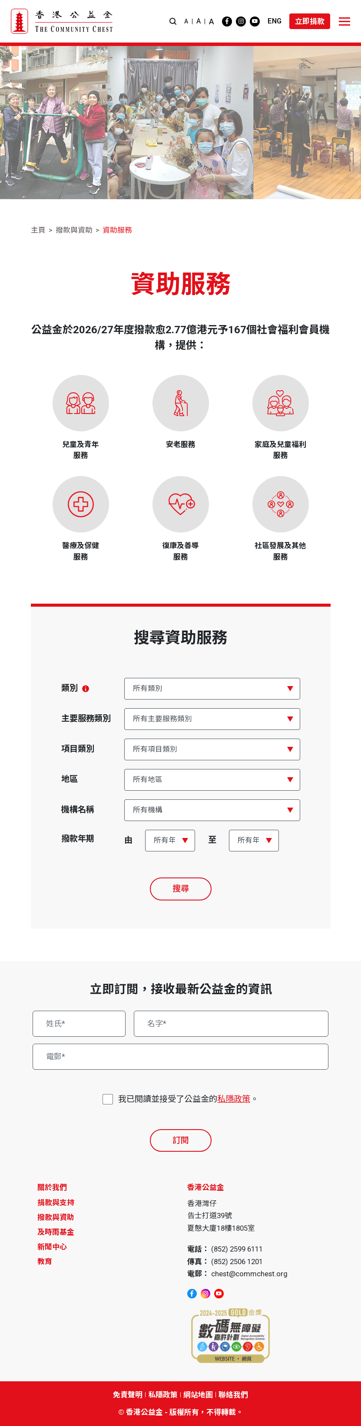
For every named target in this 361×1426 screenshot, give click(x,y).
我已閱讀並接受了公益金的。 (188, 1099)
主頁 (38, 230)
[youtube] (255, 21)
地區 (69, 779)
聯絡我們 (233, 1394)
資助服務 (117, 230)
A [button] (186, 21)
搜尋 (180, 889)
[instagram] (241, 21)
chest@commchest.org (249, 1273)
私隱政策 (233, 1099)
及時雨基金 (55, 1232)
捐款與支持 (55, 1202)
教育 (44, 1261)
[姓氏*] (79, 1024)
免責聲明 (127, 1394)
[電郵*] (180, 1057)
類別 (75, 688)
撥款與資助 (74, 230)
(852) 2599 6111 (237, 1249)
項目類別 (77, 749)
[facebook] (227, 21)
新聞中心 (52, 1246)
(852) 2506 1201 (237, 1261)
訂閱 (180, 1140)
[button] (172, 21)
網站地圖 (198, 1394)
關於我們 (52, 1187)
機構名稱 (77, 810)
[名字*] (231, 1024)
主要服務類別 (86, 718)
